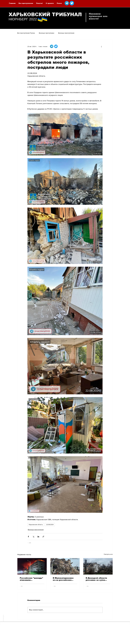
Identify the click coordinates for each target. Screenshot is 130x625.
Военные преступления (66, 33)
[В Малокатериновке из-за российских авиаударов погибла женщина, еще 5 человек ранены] (65, 566)
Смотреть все (108, 554)
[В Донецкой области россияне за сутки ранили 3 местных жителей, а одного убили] (98, 566)
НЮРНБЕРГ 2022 (23, 19)
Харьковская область (36, 524)
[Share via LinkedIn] (38, 537)
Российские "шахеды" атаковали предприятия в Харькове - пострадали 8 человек (31, 579)
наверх (3, 618)
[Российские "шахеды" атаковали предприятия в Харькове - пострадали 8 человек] (32, 566)
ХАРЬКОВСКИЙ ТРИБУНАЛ (45, 14)
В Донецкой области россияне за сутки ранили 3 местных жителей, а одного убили (96, 579)
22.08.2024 (50, 524)
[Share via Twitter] (33, 537)
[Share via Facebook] (28, 537)
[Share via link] (43, 537)
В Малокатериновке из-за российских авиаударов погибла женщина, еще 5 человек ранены (63, 579)
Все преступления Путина (26, 33)
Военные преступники (46, 33)
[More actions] (101, 46)
